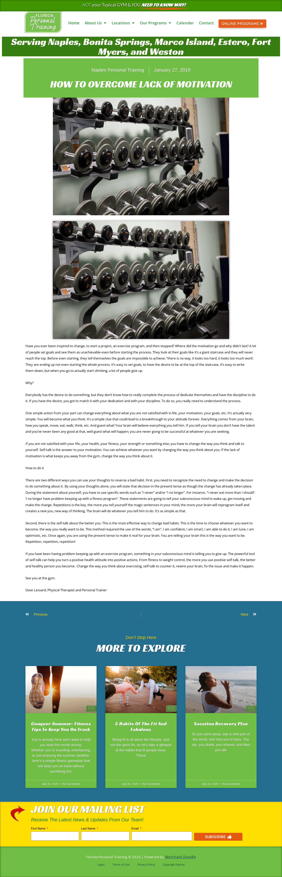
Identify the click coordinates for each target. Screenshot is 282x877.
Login (101, 864)
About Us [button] (95, 23)
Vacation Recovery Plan (221, 724)
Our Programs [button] (155, 23)
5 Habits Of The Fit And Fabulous (141, 726)
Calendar (185, 23)
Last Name (88, 828)
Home (74, 23)
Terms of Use (121, 864)
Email (135, 828)
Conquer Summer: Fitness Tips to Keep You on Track (61, 726)
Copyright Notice (174, 864)
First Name (38, 828)
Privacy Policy (146, 864)
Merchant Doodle (180, 856)
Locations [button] (123, 23)
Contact (206, 23)
